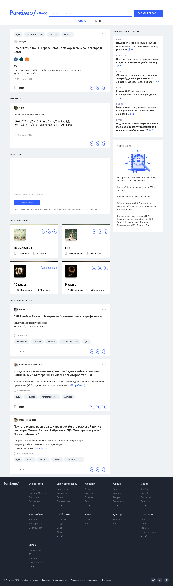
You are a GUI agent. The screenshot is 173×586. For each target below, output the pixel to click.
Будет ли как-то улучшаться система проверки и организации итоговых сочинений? (136, 110)
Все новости (36, 484)
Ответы (88, 520)
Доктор (117, 514)
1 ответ (19, 87)
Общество (34, 501)
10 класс (20, 285)
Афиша (117, 484)
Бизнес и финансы (67, 484)
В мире (33, 489)
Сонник (145, 520)
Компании (62, 493)
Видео (32, 545)
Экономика (62, 489)
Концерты (118, 493)
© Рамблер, (9, 580)
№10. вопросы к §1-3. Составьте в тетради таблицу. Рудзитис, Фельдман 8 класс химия (136, 206)
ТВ (30, 554)
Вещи (60, 528)
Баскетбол (146, 497)
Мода (88, 489)
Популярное (35, 550)
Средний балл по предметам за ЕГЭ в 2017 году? (136, 189)
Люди (60, 524)
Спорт (144, 484)
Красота (89, 493)
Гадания (145, 528)
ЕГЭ (67, 248)
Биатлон (145, 501)
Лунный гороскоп (150, 532)
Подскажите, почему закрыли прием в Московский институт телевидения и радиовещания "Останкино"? (137, 126)
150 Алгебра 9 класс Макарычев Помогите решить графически (58, 316)
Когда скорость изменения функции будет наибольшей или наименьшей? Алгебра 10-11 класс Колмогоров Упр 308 (56, 373)
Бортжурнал (35, 528)
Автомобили (36, 514)
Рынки (60, 497)
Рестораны (118, 501)
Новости (33, 520)
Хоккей (144, 493)
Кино (115, 489)
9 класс (70, 285)
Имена (144, 524)
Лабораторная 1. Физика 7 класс (133, 196)
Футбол (145, 489)
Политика (34, 497)
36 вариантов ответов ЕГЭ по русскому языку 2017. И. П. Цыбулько (136, 179)
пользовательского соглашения (82, 209)
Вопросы (117, 520)
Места (60, 532)
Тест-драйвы (35, 524)
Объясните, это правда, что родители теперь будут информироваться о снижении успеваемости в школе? (136, 78)
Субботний (63, 514)
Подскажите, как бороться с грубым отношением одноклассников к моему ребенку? (137, 46)
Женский (90, 484)
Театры (116, 497)
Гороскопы (147, 514)
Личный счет (63, 501)
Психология (23, 248)
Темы (87, 524)
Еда (87, 501)
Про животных (36, 563)
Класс (88, 514)
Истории (61, 520)
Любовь (89, 497)
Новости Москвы (37, 493)
